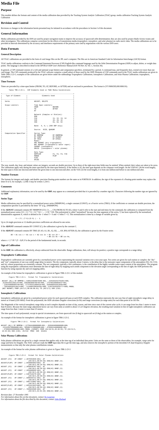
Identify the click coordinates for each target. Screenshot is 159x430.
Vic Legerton (49, 425)
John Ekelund (60, 428)
